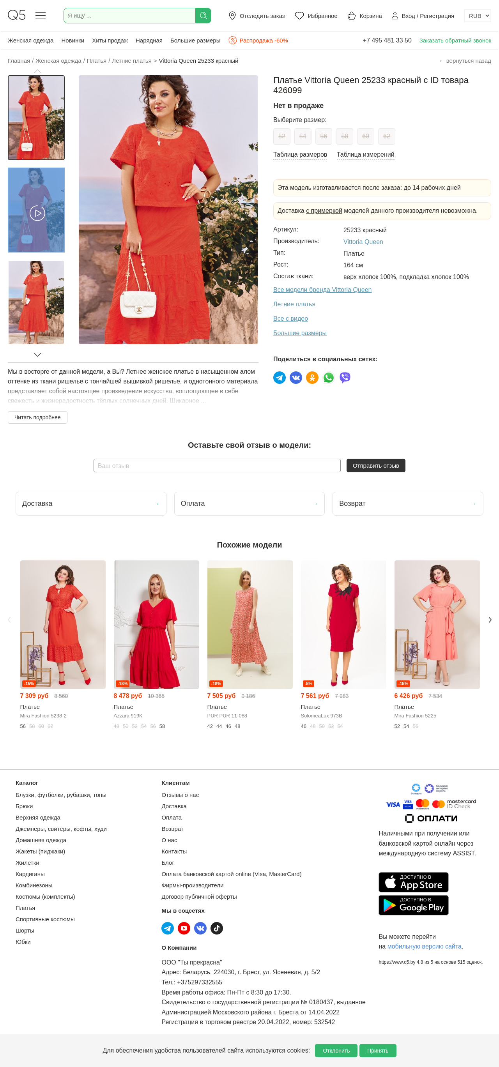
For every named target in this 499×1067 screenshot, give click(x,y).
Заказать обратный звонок (455, 40)
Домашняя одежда (41, 840)
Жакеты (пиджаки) (40, 851)
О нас (169, 840)
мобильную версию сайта (425, 946)
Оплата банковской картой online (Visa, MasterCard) (231, 874)
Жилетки (27, 862)
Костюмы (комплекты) (45, 896)
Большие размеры (195, 40)
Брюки (24, 806)
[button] (37, 71)
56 (323, 136)
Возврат (172, 828)
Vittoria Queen (363, 241)
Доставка (173, 806)
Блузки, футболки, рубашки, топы (61, 794)
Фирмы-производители (192, 885)
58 (344, 136)
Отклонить (336, 1051)
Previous (9, 620)
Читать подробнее (37, 417)
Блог (167, 862)
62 (386, 136)
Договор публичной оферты (199, 896)
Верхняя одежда (38, 817)
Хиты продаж (110, 40)
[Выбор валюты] (477, 15)
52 (281, 136)
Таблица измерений (366, 154)
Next (490, 620)
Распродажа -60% (258, 40)
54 (302, 136)
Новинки (72, 40)
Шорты (25, 930)
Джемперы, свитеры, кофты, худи (61, 828)
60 (365, 136)
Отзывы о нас (180, 794)
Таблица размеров (300, 154)
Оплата (171, 817)
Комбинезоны (34, 885)
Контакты (174, 851)
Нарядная (149, 40)
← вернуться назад (465, 60)
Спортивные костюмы (45, 919)
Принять (378, 1051)
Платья (25, 907)
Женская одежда (30, 40)
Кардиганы (30, 874)
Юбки (23, 941)
